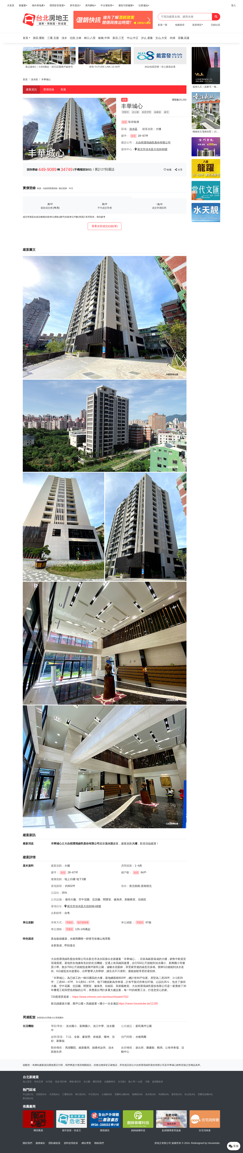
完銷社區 (215, 24)
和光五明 (38, 1081)
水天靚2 (122, 1081)
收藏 (168, 169)
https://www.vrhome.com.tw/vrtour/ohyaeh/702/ (100, 996)
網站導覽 (86, 1143)
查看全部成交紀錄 (105, 226)
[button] (27, 38)
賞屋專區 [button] (197, 24)
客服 (63, 89)
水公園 (87, 1081)
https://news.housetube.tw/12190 (138, 1003)
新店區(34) (28, 1098)
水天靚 (49, 1081)
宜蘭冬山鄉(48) (122, 1094)
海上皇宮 (27, 1081)
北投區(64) (41, 1094)
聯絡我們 (99, 1143)
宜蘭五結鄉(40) (205, 1094)
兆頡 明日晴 (61, 1081)
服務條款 (40, 1143)
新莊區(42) (176, 1094)
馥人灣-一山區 (135, 1081)
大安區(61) (54, 1094)
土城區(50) (107, 1094)
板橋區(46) (137, 1094)
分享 (178, 169)
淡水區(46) (150, 1094)
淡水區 (34, 79)
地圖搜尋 (179, 24)
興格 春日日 (75, 1081)
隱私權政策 (54, 1143)
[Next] (148, 20)
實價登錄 (48, 89)
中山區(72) (28, 1094)
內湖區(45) (163, 1094)
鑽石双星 (97, 1081)
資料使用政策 (71, 1143)
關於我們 (27, 1143)
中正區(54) (93, 1094)
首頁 (25, 79)
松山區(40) (190, 1094)
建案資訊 (31, 89)
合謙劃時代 (109, 1081)
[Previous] (77, 20)
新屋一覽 (162, 24)
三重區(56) (67, 1094)
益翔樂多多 (157, 1081)
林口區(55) (80, 1094)
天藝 (147, 1081)
